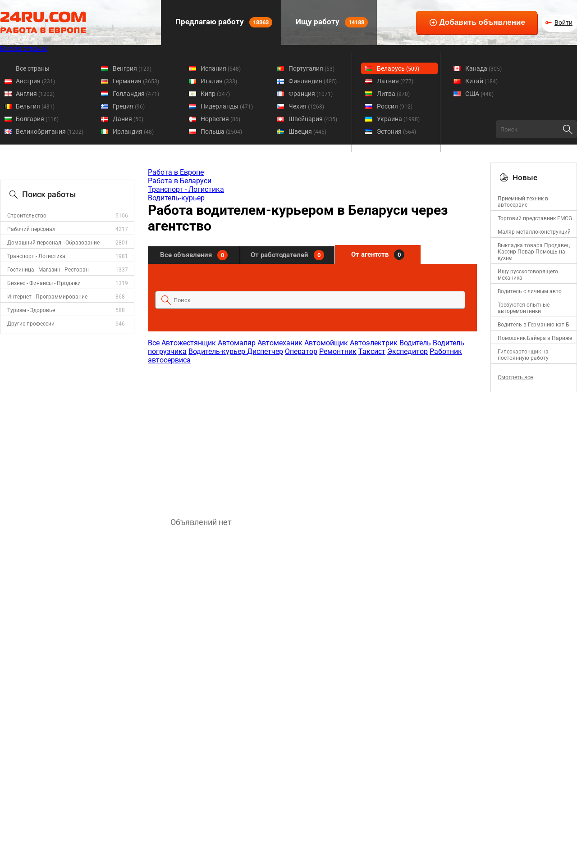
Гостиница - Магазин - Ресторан (48, 270)
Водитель (415, 343)
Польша (221, 131)
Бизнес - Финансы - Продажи (44, 283)
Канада (483, 68)
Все (154, 343)
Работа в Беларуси (179, 181)
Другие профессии (31, 324)
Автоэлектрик (374, 343)
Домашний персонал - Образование (53, 243)
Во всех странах (23, 48)
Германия (136, 81)
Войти (563, 22)
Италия (219, 81)
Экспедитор (407, 351)
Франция (310, 93)
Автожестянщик (188, 343)
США (479, 93)
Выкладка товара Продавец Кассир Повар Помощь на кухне (534, 251)
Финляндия (312, 81)
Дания (128, 118)
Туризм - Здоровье (31, 310)
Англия (35, 93)
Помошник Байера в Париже (535, 338)
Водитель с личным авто (530, 291)
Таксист (371, 351)
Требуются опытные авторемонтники (524, 308)
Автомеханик (279, 343)
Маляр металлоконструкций (534, 232)
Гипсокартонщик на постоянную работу (523, 355)
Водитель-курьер (176, 198)
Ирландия (133, 131)
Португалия (311, 68)
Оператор (301, 351)
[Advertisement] (312, 436)
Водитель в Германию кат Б (533, 325)
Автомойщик (326, 343)
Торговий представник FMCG (535, 218)
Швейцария (312, 118)
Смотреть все (515, 377)
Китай (481, 81)
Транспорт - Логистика (36, 256)
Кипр (215, 93)
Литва (393, 93)
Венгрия (132, 68)
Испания (221, 68)
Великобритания (49, 131)
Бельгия (35, 106)
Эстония (396, 131)
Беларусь (398, 68)
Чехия (306, 106)
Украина (398, 118)
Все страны (33, 68)
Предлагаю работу (223, 22)
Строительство (26, 216)
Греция (129, 106)
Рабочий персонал (31, 229)
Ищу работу (331, 22)
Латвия (395, 81)
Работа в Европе (176, 172)
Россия (394, 106)
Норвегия (220, 118)
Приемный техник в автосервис (523, 201)
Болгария (37, 118)
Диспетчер (265, 351)
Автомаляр (237, 343)
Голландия (136, 93)
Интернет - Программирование (47, 297)
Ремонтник (338, 351)
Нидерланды (227, 106)
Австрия (35, 81)
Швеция (307, 131)
